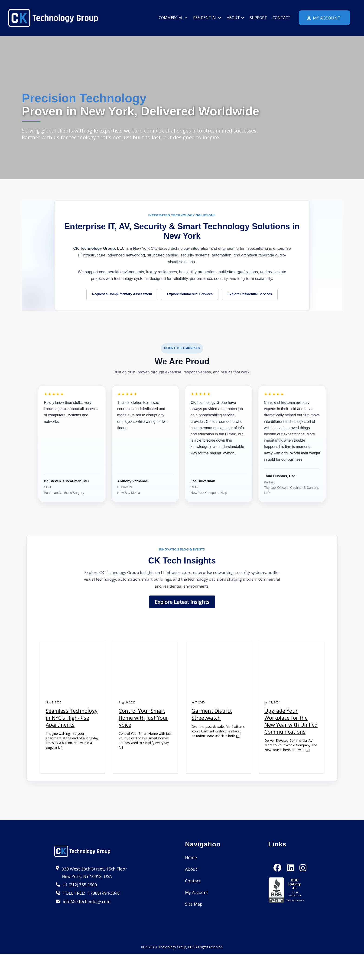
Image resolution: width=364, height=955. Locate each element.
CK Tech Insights (182, 561)
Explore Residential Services (250, 294)
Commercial (173, 17)
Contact (281, 17)
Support (258, 17)
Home (191, 858)
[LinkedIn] (290, 864)
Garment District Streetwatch (212, 715)
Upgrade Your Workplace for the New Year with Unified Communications (291, 721)
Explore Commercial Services (190, 294)
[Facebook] (277, 864)
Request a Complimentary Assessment (122, 294)
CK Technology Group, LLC (173, 948)
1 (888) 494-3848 (104, 894)
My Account (323, 18)
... (60, 748)
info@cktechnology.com (86, 902)
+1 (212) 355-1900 (80, 885)
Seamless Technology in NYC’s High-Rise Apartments (72, 718)
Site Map (194, 904)
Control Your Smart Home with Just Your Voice (143, 718)
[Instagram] (302, 864)
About (235, 17)
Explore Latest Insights (182, 602)
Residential (207, 17)
